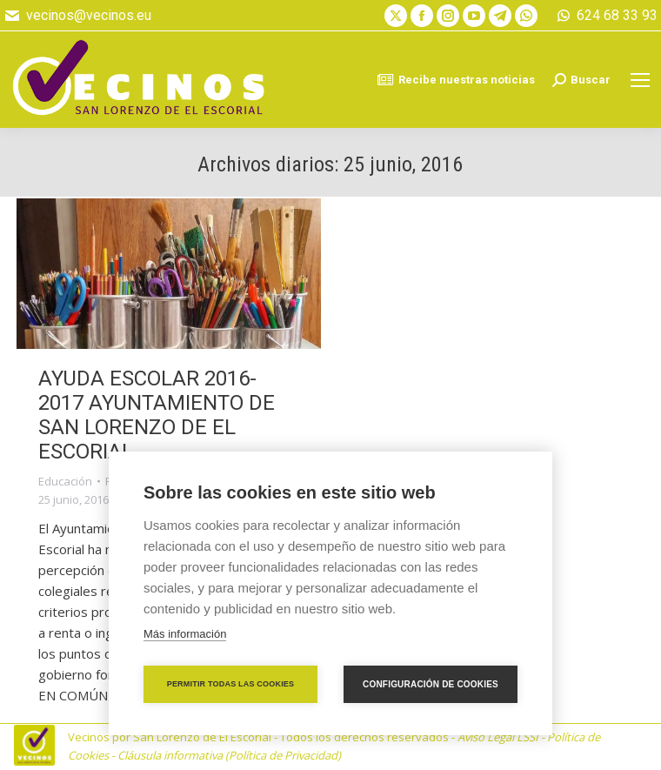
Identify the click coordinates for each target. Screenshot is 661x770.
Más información (185, 633)
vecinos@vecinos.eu (77, 15)
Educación (65, 481)
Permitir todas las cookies (231, 684)
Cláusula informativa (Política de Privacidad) (229, 755)
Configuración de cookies (430, 684)
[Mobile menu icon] (640, 80)
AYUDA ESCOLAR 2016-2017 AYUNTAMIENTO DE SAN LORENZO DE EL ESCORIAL (156, 415)
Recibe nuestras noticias (456, 80)
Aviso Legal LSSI (497, 737)
